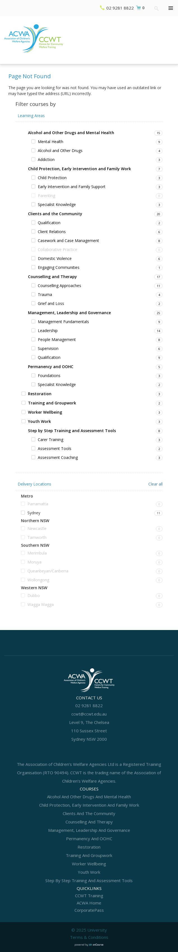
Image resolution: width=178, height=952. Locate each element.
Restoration (39, 393)
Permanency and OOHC (50, 366)
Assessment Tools (54, 448)
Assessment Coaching (58, 457)
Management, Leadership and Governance (69, 312)
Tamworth (36, 537)
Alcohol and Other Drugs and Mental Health (71, 132)
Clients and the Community (55, 213)
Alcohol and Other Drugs (60, 150)
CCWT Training (89, 895)
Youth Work (39, 421)
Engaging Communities (58, 267)
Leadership (48, 330)
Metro (27, 496)
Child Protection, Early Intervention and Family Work (79, 168)
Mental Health (50, 141)
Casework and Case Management (68, 240)
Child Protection (52, 177)
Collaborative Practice (57, 249)
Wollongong (38, 579)
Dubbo (33, 595)
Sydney (33, 512)
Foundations (49, 375)
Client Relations (52, 231)
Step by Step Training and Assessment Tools (72, 430)
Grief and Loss (51, 303)
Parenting (46, 195)
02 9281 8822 (120, 8)
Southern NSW (35, 545)
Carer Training (50, 439)
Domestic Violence (55, 258)
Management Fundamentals (63, 321)
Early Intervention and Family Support (72, 186)
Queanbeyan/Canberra (47, 571)
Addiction (46, 159)
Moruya (34, 562)
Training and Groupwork (52, 403)
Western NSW (34, 588)
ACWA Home (89, 903)
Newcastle (36, 528)
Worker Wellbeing (45, 412)
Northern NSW (35, 521)
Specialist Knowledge (57, 204)
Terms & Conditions (89, 937)
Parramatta (37, 503)
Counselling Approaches (59, 285)
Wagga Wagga (40, 604)
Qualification (49, 222)
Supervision (48, 348)
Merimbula (37, 553)
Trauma (45, 294)
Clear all (155, 484)
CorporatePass (89, 910)
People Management (57, 339)
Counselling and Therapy (52, 276)
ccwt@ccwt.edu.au (89, 714)
